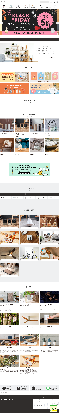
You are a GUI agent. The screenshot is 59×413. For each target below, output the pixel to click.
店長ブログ (3, 406)
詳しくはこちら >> (52, 57)
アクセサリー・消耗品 (48, 7)
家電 (3, 7)
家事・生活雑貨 (11, 7)
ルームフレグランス (18, 7)
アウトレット (55, 7)
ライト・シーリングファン (40, 7)
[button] (57, 23)
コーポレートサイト (13, 406)
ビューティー (26, 7)
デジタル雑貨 (33, 7)
